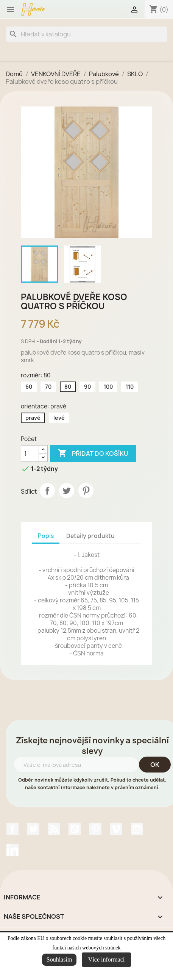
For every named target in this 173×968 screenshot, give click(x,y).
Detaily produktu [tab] (90, 536)
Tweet (66, 490)
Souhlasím (59, 959)
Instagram (137, 829)
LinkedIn (12, 850)
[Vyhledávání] (86, 34)
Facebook (12, 829)
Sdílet (47, 490)
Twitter (33, 829)
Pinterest (86, 490)
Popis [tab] (46, 536)
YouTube (75, 829)
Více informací (106, 959)
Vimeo (116, 829)
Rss (54, 829)
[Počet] (30, 453)
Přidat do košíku (93, 453)
